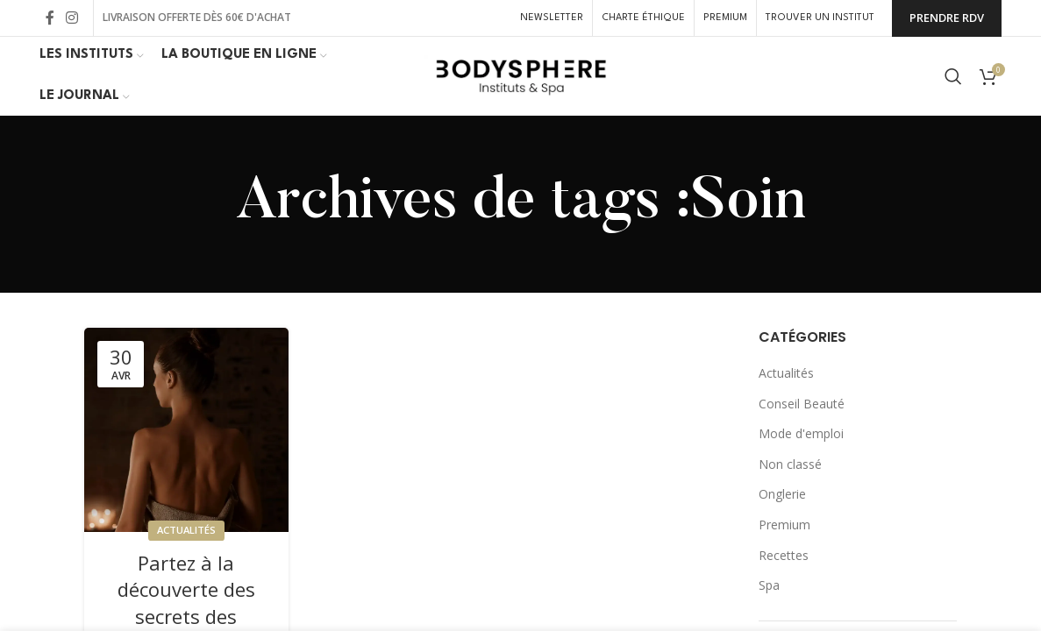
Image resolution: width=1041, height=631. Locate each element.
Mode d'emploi (801, 433)
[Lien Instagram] (72, 17)
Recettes (784, 555)
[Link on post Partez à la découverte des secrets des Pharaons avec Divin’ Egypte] (186, 430)
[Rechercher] (953, 76)
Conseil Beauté (802, 403)
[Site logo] (520, 75)
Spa (769, 585)
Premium (784, 524)
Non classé (790, 464)
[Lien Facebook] (50, 17)
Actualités (186, 529)
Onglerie (782, 494)
